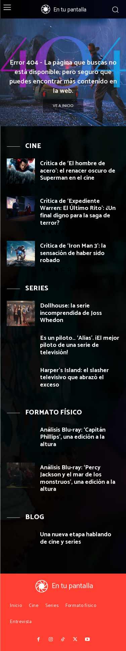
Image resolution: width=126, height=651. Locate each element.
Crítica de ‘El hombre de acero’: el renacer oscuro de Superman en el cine (77, 170)
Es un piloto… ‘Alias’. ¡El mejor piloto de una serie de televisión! (79, 345)
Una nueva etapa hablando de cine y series (75, 538)
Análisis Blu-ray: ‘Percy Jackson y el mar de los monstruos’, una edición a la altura (77, 479)
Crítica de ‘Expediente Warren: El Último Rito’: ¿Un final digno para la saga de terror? (78, 212)
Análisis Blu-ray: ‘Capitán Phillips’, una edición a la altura (73, 437)
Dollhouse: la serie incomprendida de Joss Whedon (71, 313)
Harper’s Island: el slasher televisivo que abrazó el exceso (74, 377)
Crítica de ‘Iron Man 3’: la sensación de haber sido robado (73, 253)
